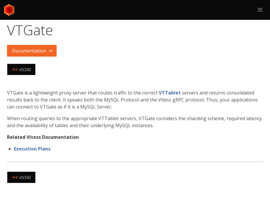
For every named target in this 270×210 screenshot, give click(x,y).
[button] (260, 10)
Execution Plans (32, 149)
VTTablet (170, 93)
